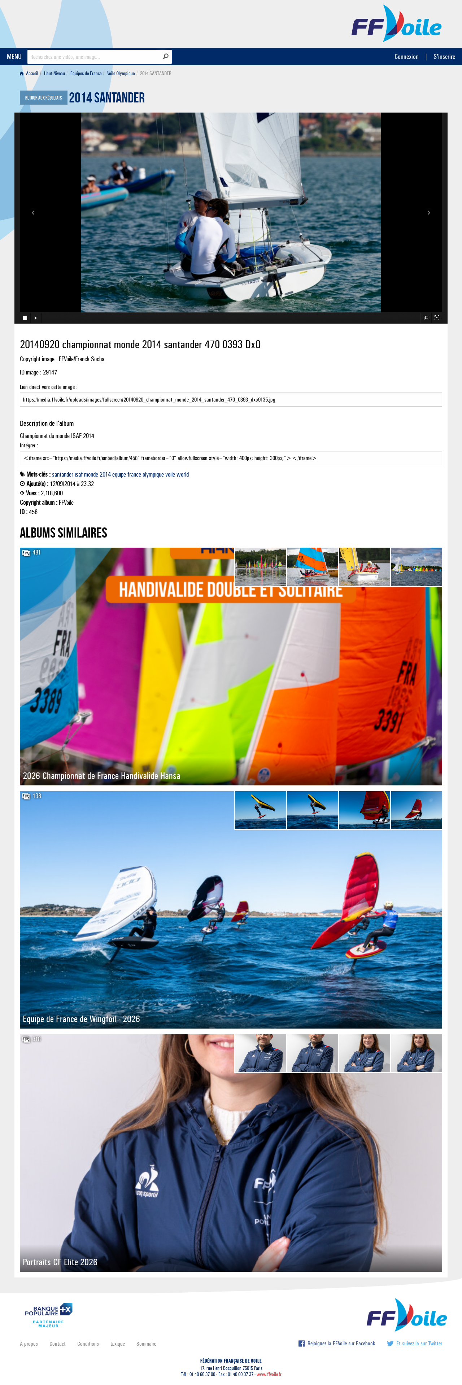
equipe (119, 474)
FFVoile (396, 23)
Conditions (88, 1343)
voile (170, 474)
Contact (57, 1343)
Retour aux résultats (43, 98)
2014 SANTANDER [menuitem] (155, 73)
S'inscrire (444, 56)
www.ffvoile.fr (269, 1374)
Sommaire (146, 1343)
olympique (153, 474)
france (134, 474)
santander (62, 474)
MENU (14, 56)
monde (91, 474)
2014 (105, 474)
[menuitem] (30, 73)
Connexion (407, 56)
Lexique (117, 1343)
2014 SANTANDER (107, 99)
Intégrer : (231, 453)
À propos (29, 1343)
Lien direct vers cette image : (231, 395)
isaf (79, 474)
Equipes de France (85, 73)
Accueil (29, 73)
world (182, 474)
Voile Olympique (121, 73)
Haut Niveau (54, 73)
